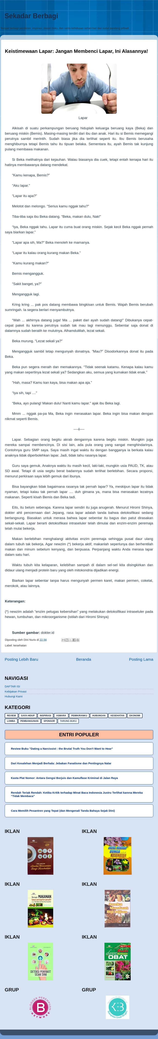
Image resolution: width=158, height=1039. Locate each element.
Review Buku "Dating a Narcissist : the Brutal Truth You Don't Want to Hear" (62, 748)
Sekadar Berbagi (31, 16)
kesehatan (19, 645)
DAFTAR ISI (12, 686)
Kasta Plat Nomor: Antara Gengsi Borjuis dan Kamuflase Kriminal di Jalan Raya (64, 778)
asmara (61, 715)
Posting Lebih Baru (21, 659)
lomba (11, 721)
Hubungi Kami (13, 696)
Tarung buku (68, 721)
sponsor (49, 721)
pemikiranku (79, 715)
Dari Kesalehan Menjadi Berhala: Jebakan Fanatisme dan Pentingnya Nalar (61, 763)
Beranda (83, 659)
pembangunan (29, 721)
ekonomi (134, 715)
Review (11, 715)
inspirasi (45, 715)
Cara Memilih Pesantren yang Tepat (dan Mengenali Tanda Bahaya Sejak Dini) (63, 810)
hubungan (98, 715)
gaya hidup (28, 715)
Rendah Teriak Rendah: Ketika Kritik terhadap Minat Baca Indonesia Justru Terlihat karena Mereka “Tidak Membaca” (77, 794)
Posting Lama (141, 659)
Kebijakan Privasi (15, 691)
